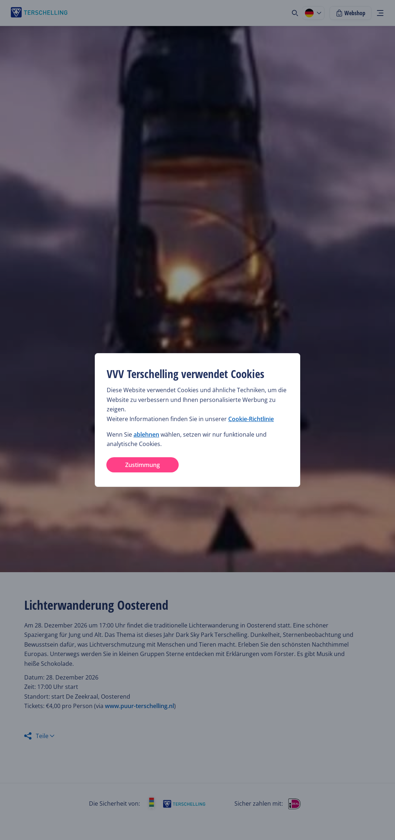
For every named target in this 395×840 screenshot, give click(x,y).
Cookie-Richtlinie (251, 419)
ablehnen (146, 434)
